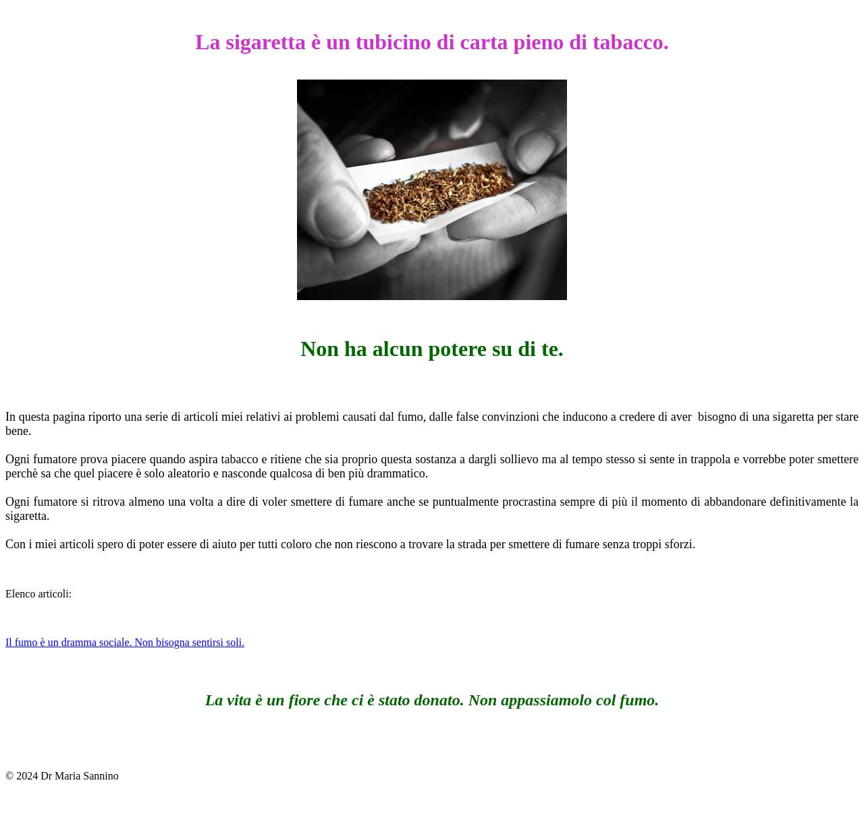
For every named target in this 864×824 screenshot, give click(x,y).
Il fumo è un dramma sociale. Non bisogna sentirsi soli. (124, 642)
